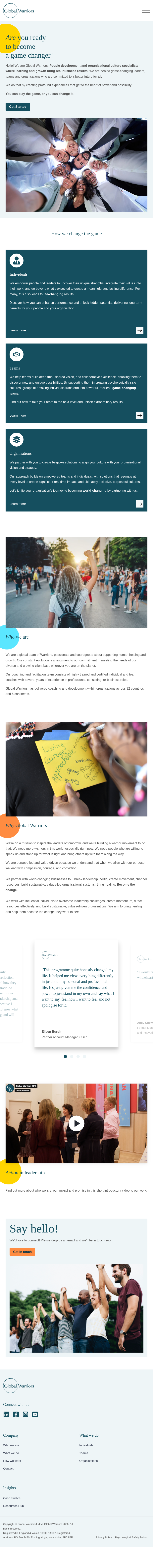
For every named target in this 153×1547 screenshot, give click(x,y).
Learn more (18, 330)
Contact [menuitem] (8, 1468)
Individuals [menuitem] (86, 1445)
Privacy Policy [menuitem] (104, 1537)
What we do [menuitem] (11, 1453)
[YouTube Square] (35, 1414)
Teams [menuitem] (83, 1453)
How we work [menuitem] (12, 1460)
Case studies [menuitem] (12, 1498)
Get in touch (22, 1252)
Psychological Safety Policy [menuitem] (131, 1537)
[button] (65, 1056)
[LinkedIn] (6, 1414)
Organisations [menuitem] (88, 1460)
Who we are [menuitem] (11, 1445)
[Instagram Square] (25, 1414)
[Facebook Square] (16, 1414)
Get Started (17, 106)
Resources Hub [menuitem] (13, 1505)
